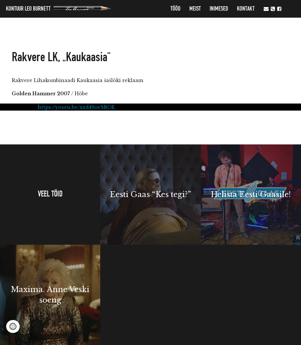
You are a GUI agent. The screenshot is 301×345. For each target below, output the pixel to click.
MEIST (195, 9)
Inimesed (219, 9)
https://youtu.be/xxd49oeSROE (76, 107)
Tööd (175, 9)
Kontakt (246, 9)
